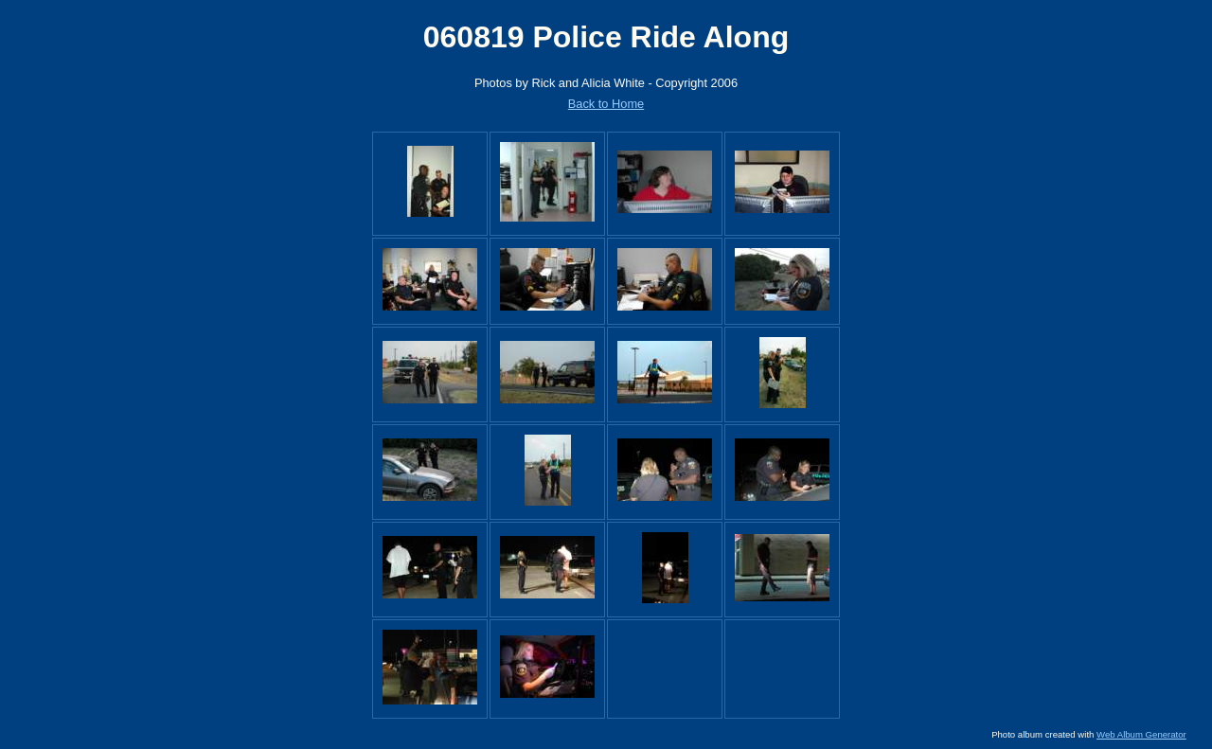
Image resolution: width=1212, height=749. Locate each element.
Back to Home (606, 104)
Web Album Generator (1141, 734)
